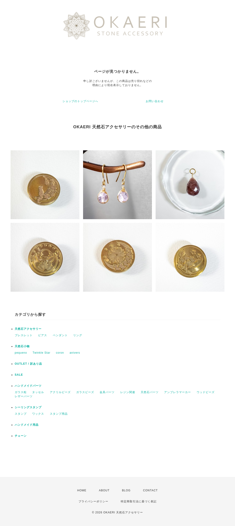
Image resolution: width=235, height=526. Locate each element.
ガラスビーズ (85, 392)
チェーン (21, 435)
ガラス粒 (21, 392)
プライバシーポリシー (93, 501)
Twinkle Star (41, 352)
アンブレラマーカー (177, 392)
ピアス (42, 335)
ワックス (38, 413)
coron (60, 352)
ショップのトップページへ (80, 101)
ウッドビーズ (206, 392)
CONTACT (150, 490)
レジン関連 (127, 392)
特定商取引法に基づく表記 (139, 501)
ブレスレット (24, 335)
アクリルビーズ (60, 392)
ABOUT (104, 490)
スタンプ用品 (59, 413)
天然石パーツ (150, 392)
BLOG (126, 490)
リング (77, 335)
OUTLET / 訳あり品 (28, 363)
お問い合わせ (155, 101)
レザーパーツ (24, 396)
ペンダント (60, 335)
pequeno (21, 352)
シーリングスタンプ (28, 407)
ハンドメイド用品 (27, 424)
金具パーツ (107, 392)
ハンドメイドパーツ (28, 385)
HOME (82, 490)
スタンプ (21, 413)
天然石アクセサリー (28, 328)
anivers (75, 352)
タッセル (38, 392)
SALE (19, 374)
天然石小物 (22, 346)
